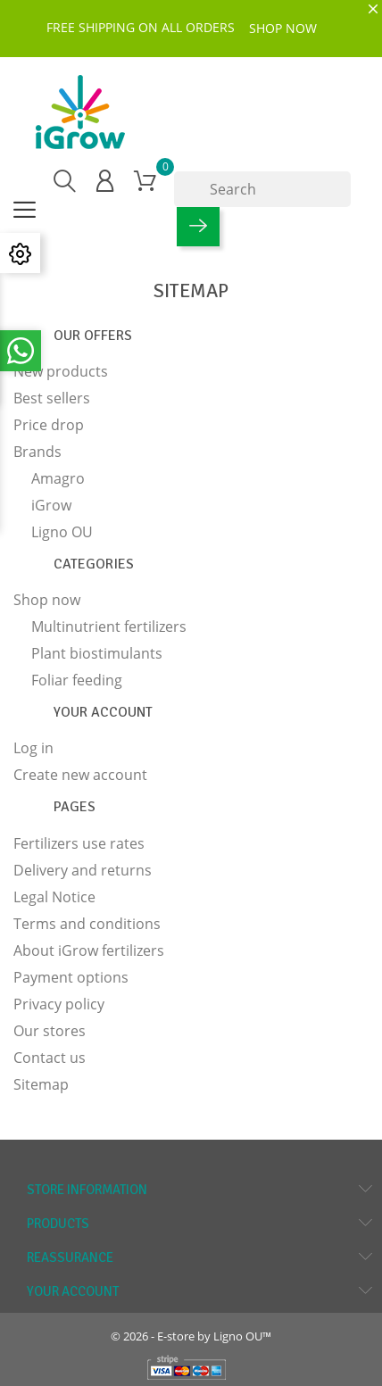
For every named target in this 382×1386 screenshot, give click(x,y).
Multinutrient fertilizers (109, 626)
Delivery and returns (82, 870)
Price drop (48, 425)
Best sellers (51, 398)
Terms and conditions (87, 924)
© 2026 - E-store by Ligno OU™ (191, 1336)
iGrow (51, 505)
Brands (37, 451)
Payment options (71, 977)
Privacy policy (58, 1004)
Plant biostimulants (96, 653)
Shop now (46, 600)
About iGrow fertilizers (88, 950)
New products (60, 371)
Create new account (80, 774)
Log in (33, 748)
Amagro (58, 478)
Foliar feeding (76, 680)
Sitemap (41, 1084)
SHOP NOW (283, 28)
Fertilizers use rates (79, 843)
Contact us (49, 1057)
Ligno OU (62, 532)
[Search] (262, 189)
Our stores (49, 1031)
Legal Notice (54, 897)
